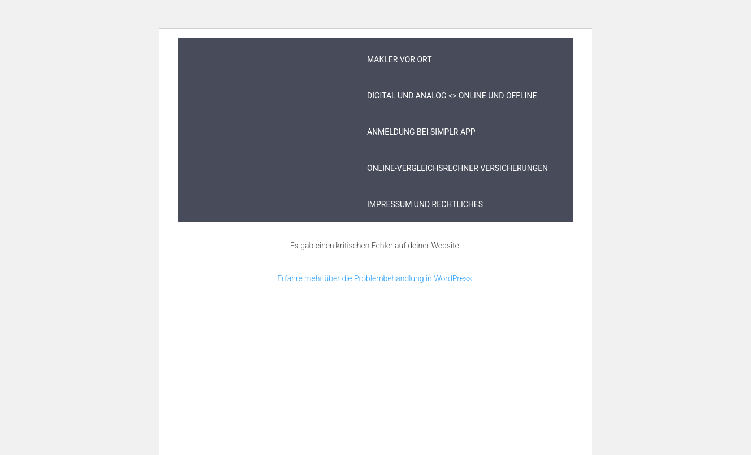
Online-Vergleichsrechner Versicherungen (457, 168)
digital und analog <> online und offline (452, 95)
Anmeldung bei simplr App (421, 131)
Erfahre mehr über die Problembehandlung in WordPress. (375, 278)
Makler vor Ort (399, 59)
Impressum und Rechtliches (425, 204)
